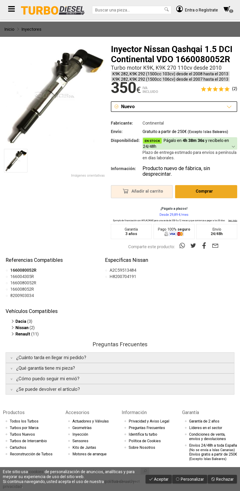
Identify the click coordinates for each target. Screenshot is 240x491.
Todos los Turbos (24, 421)
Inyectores (31, 29)
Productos (14, 412)
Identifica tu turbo (143, 434)
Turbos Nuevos (22, 434)
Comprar (206, 191)
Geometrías (82, 428)
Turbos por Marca (24, 428)
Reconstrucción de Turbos (31, 454)
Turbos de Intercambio (28, 441)
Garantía (190, 412)
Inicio (9, 29)
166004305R (22, 276)
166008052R (22, 289)
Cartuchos (18, 447)
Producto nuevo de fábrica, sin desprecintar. (176, 171)
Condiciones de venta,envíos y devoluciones (207, 436)
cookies (36, 471)
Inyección (80, 434)
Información (134, 412)
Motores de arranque (89, 454)
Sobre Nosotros (142, 447)
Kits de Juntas (84, 447)
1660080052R (23, 282)
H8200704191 (123, 276)
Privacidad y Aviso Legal (149, 421)
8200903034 (22, 295)
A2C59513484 (123, 270)
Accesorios (77, 412)
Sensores (80, 441)
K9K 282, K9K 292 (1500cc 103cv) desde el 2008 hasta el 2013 (170, 73)
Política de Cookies (145, 441)
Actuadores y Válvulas (90, 421)
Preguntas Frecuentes (147, 428)
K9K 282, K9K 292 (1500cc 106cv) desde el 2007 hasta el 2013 (170, 79)
